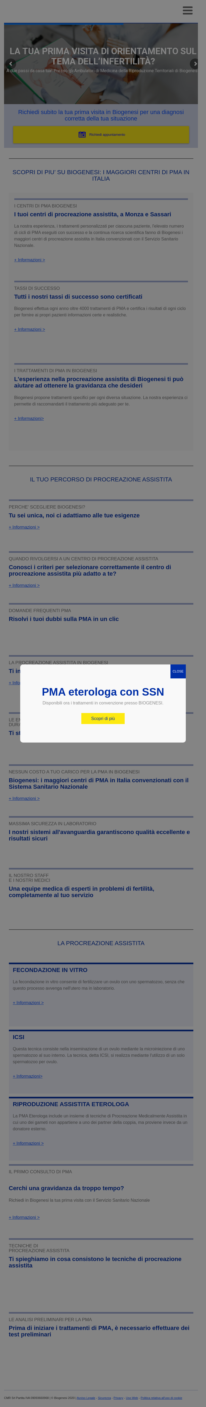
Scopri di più (103, 718)
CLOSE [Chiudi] (178, 671)
